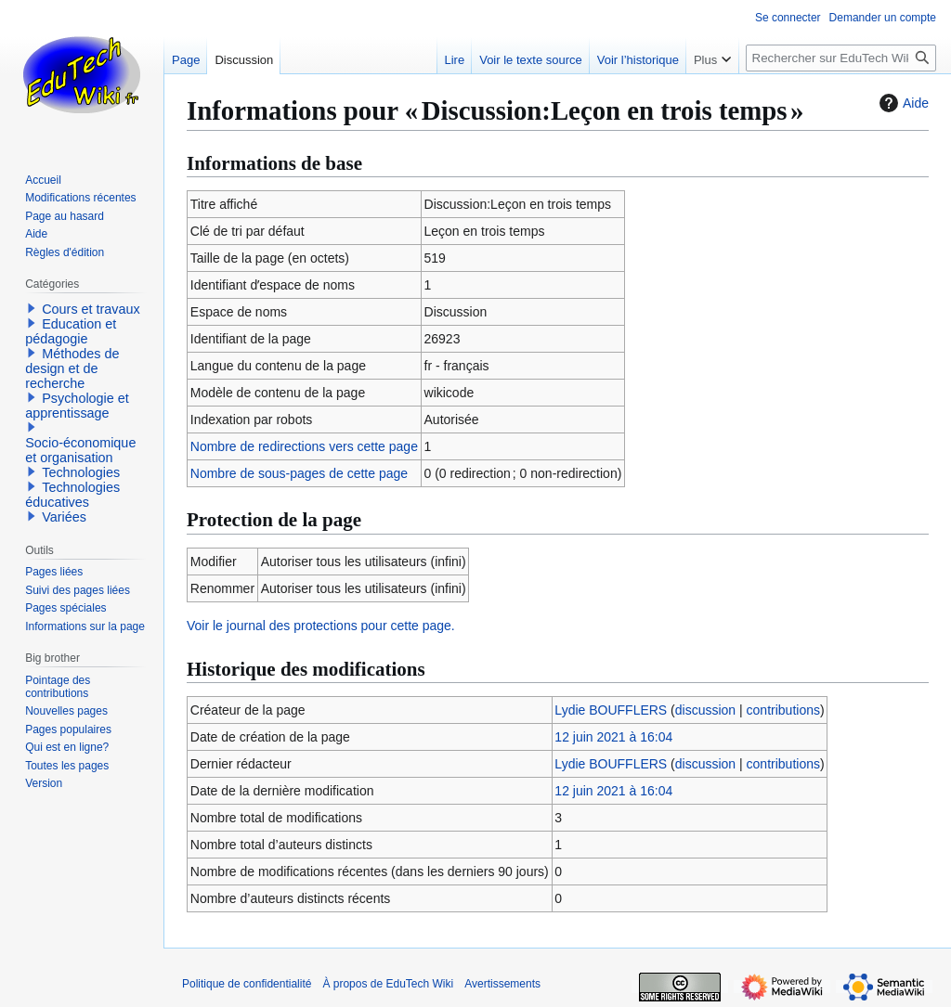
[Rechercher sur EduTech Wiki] (841, 58)
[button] (31, 308)
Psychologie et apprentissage (77, 405)
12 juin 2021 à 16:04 (613, 736)
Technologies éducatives (72, 495)
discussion (705, 710)
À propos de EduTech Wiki (387, 983)
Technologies (81, 472)
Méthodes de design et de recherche (72, 368)
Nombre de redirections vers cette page (304, 446)
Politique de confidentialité (246, 983)
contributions (783, 710)
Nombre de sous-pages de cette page (299, 473)
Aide (902, 103)
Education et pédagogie (70, 331)
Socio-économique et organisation (80, 450)
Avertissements (502, 983)
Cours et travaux (91, 309)
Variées (64, 517)
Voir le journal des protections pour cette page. (321, 625)
